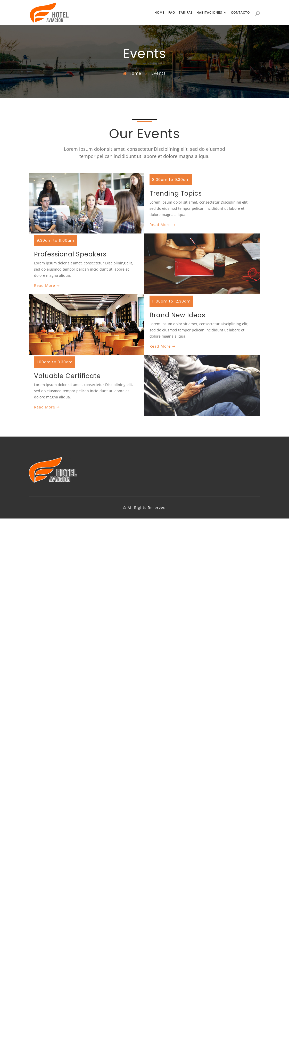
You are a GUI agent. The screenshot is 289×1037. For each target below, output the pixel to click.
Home (134, 73)
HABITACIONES (209, 13)
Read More (160, 224)
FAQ (171, 13)
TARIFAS (186, 13)
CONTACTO (240, 13)
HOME (159, 13)
